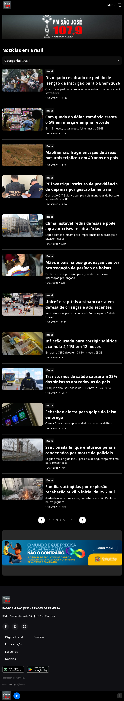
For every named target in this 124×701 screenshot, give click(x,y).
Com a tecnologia (13, 684)
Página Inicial (14, 637)
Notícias (10, 659)
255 (72, 520)
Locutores (11, 651)
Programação (13, 644)
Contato (39, 637)
